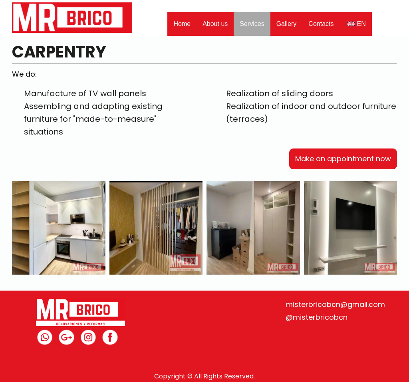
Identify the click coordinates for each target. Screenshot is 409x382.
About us (215, 23)
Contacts (321, 23)
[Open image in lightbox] (58, 228)
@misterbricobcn (316, 317)
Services (252, 23)
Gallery (286, 23)
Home (182, 23)
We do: (24, 74)
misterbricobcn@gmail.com (335, 304)
